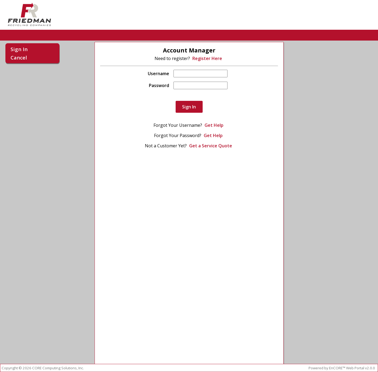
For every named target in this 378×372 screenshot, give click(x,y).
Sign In (19, 49)
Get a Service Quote (210, 146)
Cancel (19, 57)
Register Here (207, 58)
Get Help (214, 125)
